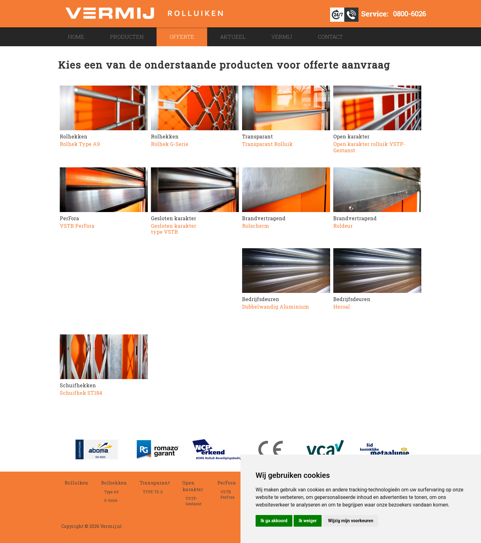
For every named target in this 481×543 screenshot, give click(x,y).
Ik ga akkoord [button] (274, 520)
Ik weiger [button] (308, 520)
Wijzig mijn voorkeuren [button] (350, 520)
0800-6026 (409, 13)
